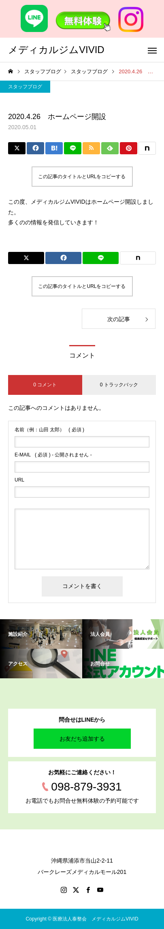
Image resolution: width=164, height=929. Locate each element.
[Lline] (72, 148)
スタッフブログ (25, 86)
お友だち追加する (82, 738)
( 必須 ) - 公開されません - (53, 454)
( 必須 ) (49, 429)
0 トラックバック (119, 385)
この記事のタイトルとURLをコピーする (82, 176)
